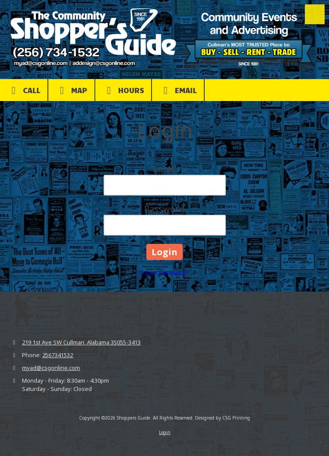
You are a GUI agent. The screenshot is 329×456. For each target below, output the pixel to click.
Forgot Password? (164, 272)
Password (164, 209)
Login (164, 432)
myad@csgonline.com (51, 368)
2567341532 (57, 355)
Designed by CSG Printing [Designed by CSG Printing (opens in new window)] (222, 418)
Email (178, 90)
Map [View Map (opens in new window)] (71, 90)
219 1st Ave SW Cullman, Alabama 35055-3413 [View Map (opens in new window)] (81, 342)
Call (23, 90)
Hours (123, 90)
